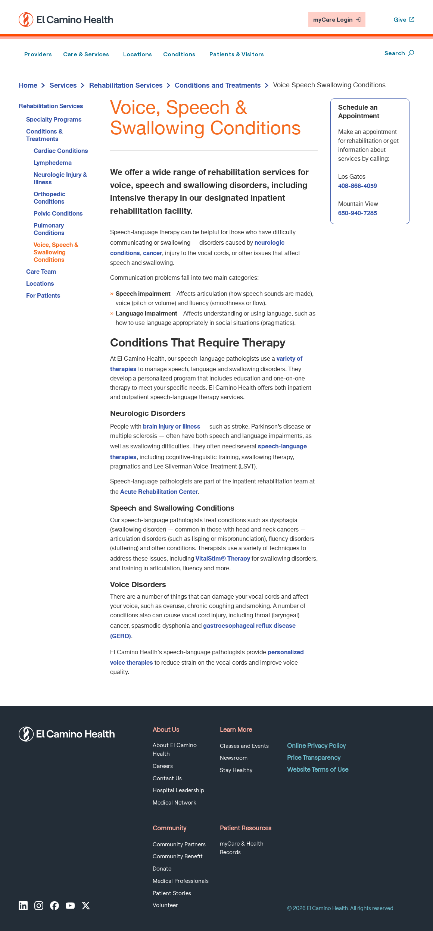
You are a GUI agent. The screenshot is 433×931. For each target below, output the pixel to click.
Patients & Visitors (236, 54)
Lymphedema (53, 162)
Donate (162, 868)
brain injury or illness (171, 426)
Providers (38, 54)
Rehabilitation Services (126, 85)
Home (28, 85)
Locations (137, 54)
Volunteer (165, 905)
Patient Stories (172, 893)
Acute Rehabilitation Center (159, 491)
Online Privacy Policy (316, 745)
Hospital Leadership (178, 790)
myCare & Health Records (242, 848)
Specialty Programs (54, 119)
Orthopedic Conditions (49, 197)
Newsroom (233, 758)
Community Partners (179, 844)
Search (399, 53)
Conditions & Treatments (44, 135)
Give (403, 19)
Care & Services (86, 54)
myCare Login (337, 19)
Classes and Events (244, 746)
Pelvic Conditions (58, 213)
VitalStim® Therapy (223, 558)
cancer (152, 252)
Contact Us (167, 778)
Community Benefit (178, 856)
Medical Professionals (181, 881)
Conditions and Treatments (218, 85)
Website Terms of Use (317, 769)
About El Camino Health (175, 750)
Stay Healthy (236, 770)
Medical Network (174, 802)
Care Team (41, 271)
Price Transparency (313, 757)
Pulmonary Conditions (49, 229)
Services (63, 85)
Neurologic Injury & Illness (60, 178)
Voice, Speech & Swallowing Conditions (56, 252)
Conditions (179, 54)
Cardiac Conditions (61, 150)
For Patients (43, 295)
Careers (163, 766)
